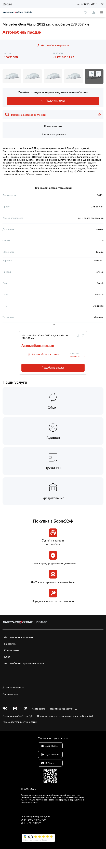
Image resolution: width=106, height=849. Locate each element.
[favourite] (85, 12)
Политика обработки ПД (63, 708)
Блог (7, 657)
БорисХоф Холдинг (38, 816)
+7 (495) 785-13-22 (92, 4)
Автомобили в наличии (18, 637)
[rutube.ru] (15, 708)
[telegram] (25, 709)
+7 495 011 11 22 (63, 57)
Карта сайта (38, 708)
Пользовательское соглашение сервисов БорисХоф (65, 716)
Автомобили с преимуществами (24, 663)
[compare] (93, 12)
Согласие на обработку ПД (17, 716)
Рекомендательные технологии (20, 721)
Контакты (10, 643)
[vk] (5, 708)
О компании (11, 650)
